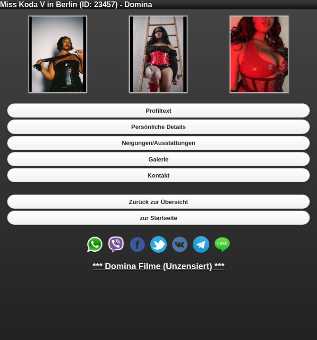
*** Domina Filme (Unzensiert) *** (158, 266)
